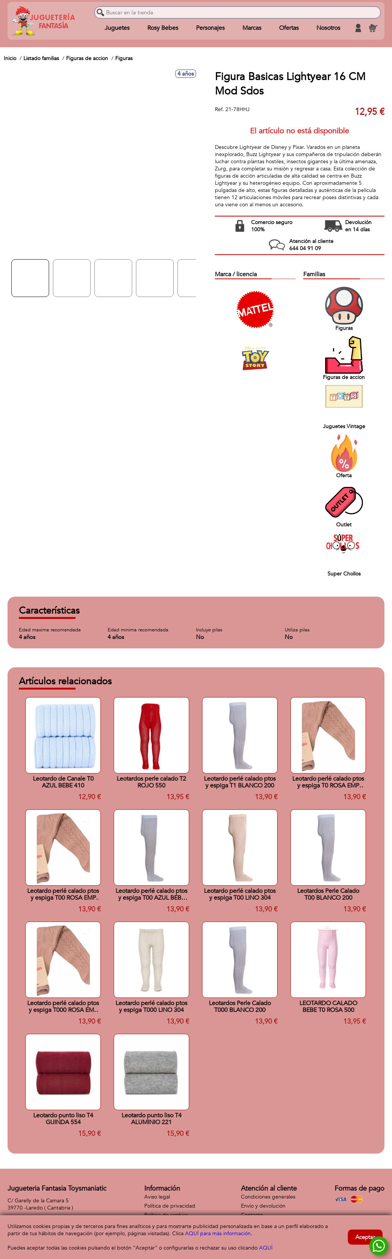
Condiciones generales (268, 1196)
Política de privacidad (169, 1206)
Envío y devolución (263, 1206)
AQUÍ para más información (218, 1233)
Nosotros (328, 28)
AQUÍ (266, 1247)
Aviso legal (157, 1196)
